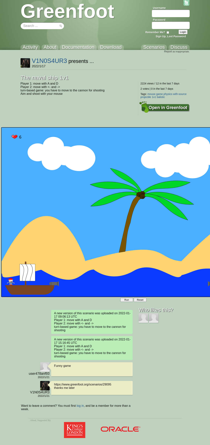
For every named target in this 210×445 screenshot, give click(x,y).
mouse (151, 94)
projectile (146, 97)
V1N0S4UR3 (49, 60)
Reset (140, 299)
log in (80, 405)
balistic (161, 97)
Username (159, 7)
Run (126, 299)
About (33, 420)
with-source (180, 94)
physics (168, 94)
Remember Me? (155, 32)
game (159, 94)
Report (168, 51)
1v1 (154, 97)
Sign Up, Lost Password (171, 36)
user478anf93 (39, 373)
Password (159, 19)
